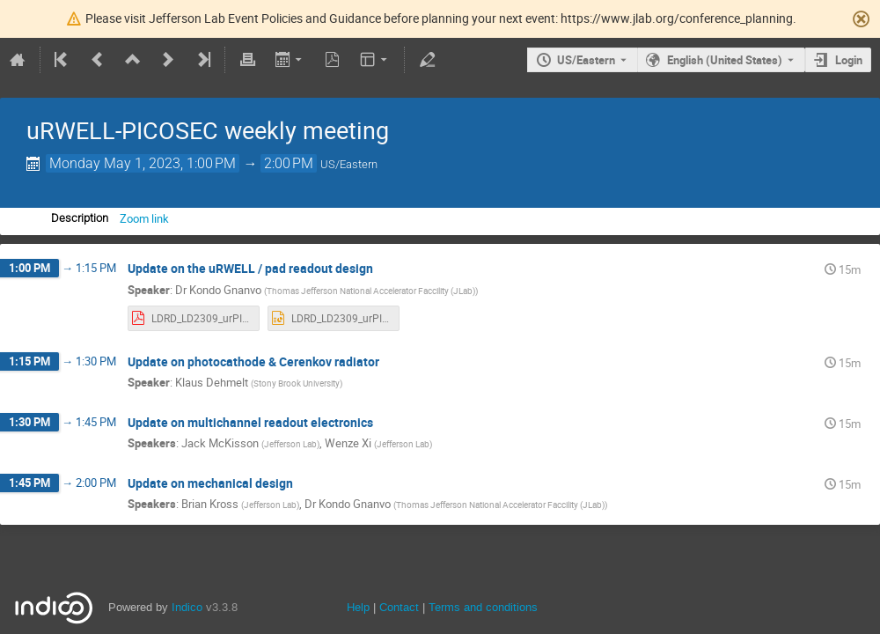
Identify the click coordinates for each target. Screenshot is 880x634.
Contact (399, 607)
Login (848, 60)
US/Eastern (586, 60)
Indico (187, 607)
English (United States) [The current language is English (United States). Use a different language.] (724, 60)
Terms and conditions (483, 607)
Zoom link (144, 218)
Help (358, 607)
